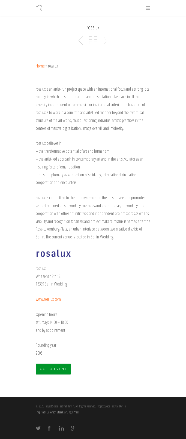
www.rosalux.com (48, 299)
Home (40, 66)
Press (76, 412)
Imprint (40, 412)
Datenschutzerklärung (59, 412)
